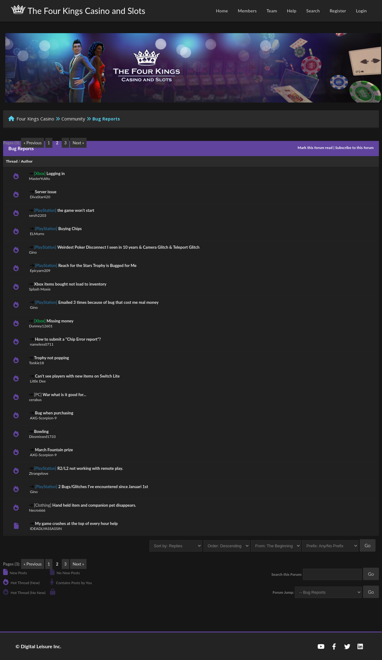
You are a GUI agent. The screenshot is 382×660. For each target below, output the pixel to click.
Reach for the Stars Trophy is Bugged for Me (97, 265)
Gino (33, 252)
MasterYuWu (39, 178)
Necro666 (37, 510)
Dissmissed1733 (42, 436)
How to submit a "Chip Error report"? (68, 339)
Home (222, 10)
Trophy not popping (51, 357)
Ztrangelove (38, 473)
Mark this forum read (315, 147)
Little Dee (38, 381)
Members (247, 10)
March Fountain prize (54, 449)
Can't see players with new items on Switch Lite (77, 376)
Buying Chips (70, 228)
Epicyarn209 (40, 270)
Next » (78, 142)
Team (272, 10)
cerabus (35, 399)
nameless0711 (41, 344)
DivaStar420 (40, 197)
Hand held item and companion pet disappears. (94, 505)
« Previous (33, 142)
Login (361, 10)
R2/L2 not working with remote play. (90, 468)
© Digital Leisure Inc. (38, 646)
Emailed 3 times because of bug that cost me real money (108, 302)
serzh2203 (37, 215)
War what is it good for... (64, 394)
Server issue (45, 191)
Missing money (60, 320)
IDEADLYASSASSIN (46, 528)
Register (338, 10)
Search (313, 10)
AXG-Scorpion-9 (43, 418)
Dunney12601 (40, 326)
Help (291, 10)
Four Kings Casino (35, 119)
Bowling (41, 431)
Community (73, 119)
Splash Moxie (40, 289)
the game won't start (75, 210)
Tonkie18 (36, 363)
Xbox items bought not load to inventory (70, 284)
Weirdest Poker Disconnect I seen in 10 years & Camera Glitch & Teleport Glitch (128, 247)
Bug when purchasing (54, 412)
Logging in (56, 173)
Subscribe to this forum (354, 147)
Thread (11, 161)
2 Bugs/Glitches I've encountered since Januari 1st (103, 486)
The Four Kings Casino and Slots (78, 10)
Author (27, 161)
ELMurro (37, 233)
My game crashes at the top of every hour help (76, 523)
